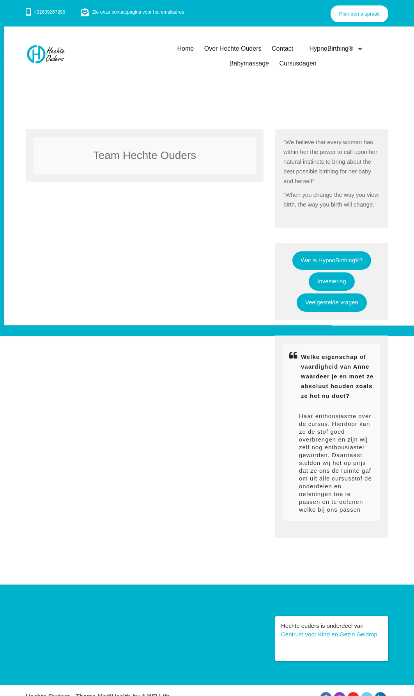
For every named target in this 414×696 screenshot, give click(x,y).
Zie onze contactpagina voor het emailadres (137, 12)
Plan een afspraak (359, 14)
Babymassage (249, 63)
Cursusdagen (298, 63)
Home (186, 48)
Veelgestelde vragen (331, 302)
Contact (283, 48)
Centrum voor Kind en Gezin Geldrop (329, 634)
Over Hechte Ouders (233, 48)
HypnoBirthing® (330, 48)
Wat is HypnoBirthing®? (332, 260)
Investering (331, 281)
